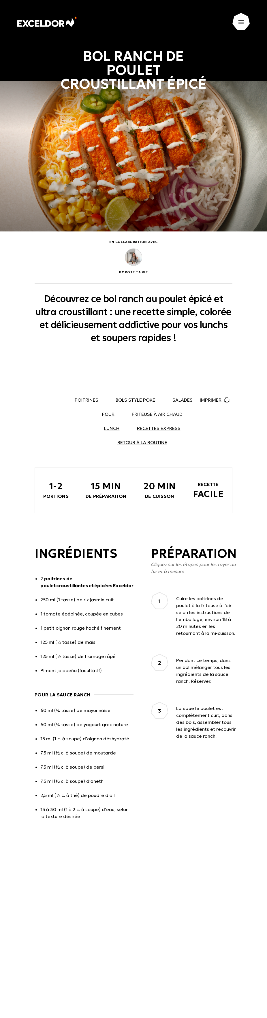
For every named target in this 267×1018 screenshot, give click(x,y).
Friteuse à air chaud (157, 414)
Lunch (112, 428)
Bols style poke (135, 400)
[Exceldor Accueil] (47, 21)
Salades (182, 400)
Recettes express (158, 428)
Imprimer (210, 400)
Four (108, 414)
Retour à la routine (142, 442)
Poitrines (86, 400)
